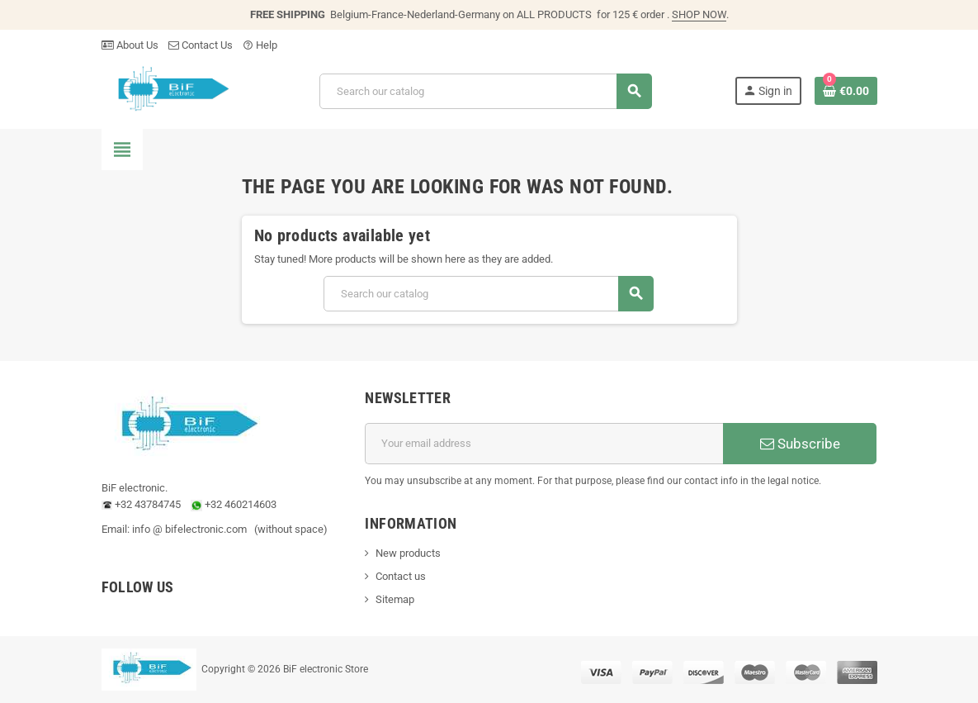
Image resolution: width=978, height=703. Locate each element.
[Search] (485, 91)
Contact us (401, 576)
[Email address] (544, 443)
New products (408, 553)
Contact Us (200, 45)
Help (260, 45)
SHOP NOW (699, 14)
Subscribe (800, 443)
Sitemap (395, 599)
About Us (130, 45)
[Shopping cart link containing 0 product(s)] (846, 91)
